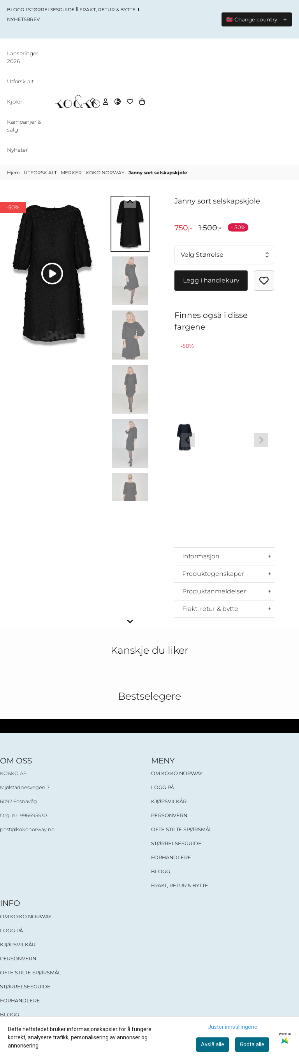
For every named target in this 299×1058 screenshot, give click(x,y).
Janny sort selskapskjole (157, 173)
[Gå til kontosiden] (105, 102)
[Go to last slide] (130, 202)
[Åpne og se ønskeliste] (130, 102)
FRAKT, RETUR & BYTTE (179, 886)
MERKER (72, 173)
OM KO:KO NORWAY (176, 774)
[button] (264, 281)
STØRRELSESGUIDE (176, 844)
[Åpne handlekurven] (142, 102)
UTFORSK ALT (41, 173)
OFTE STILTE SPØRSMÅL (181, 830)
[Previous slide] (188, 440)
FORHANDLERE (171, 858)
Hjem (14, 173)
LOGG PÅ (162, 788)
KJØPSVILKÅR (168, 802)
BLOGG (160, 872)
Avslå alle (212, 1044)
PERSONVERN (169, 816)
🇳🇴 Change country (251, 19)
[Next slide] (130, 621)
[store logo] (77, 102)
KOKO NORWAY (106, 173)
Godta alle (252, 1044)
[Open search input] (93, 102)
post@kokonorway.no (27, 830)
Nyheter (17, 150)
